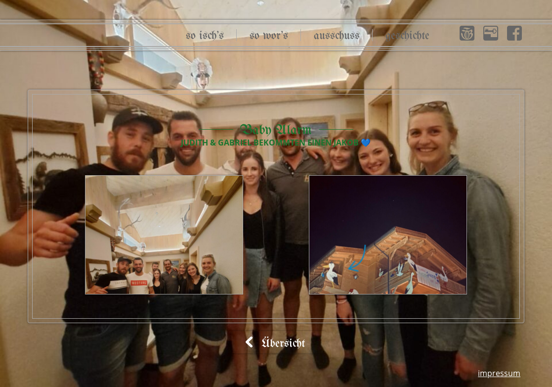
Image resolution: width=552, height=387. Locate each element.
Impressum (499, 373)
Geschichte (407, 36)
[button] (467, 33)
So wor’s (269, 36)
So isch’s (205, 36)
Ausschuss (337, 36)
